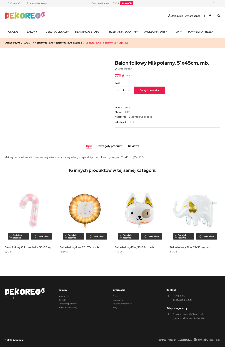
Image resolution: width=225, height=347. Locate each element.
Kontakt (62, 299)
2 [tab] (110, 260)
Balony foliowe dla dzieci (140, 116)
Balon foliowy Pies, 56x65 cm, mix (134, 247)
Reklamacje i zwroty (68, 307)
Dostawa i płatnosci (68, 303)
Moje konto (64, 296)
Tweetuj (133, 122)
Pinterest (137, 122)
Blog (114, 307)
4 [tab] (117, 260)
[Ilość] (123, 90)
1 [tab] (107, 260)
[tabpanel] (30, 216)
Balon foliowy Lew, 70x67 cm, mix (79, 247)
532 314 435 (179, 296)
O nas (115, 296)
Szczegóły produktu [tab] (110, 146)
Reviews (133, 146)
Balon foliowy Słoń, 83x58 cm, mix (190, 247)
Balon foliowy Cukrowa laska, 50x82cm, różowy (28, 247)
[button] (126, 3)
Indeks (118, 107)
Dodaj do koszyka (149, 90)
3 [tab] (114, 260)
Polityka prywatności (122, 303)
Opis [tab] (89, 146)
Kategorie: (120, 116)
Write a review (123, 68)
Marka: (118, 112)
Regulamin (117, 299)
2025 (127, 112)
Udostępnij (130, 122)
